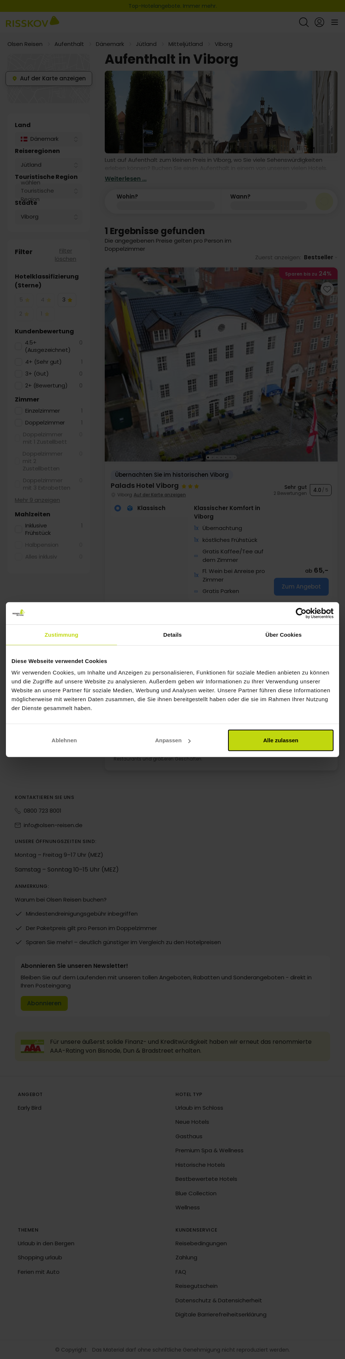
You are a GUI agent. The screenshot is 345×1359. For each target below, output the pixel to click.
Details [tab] (172, 634)
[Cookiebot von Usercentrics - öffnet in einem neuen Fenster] (301, 613)
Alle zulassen (280, 740)
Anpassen (173, 740)
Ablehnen (64, 740)
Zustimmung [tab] (61, 634)
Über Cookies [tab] (283, 634)
